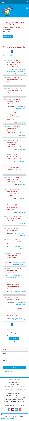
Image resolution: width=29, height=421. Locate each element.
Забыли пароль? (7, 371)
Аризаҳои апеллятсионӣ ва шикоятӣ (14, 389)
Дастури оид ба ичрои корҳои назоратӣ (14, 387)
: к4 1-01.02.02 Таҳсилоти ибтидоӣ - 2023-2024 (14, 90)
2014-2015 (22, 122)
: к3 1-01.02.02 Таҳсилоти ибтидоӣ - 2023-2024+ (14, 79)
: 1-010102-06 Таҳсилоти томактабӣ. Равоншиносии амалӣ (14, 271)
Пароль (5, 360)
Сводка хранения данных (7, 418)
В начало (5, 27)
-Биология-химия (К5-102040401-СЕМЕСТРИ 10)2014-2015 (14, 168)
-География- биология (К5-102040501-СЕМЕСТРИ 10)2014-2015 (14, 179)
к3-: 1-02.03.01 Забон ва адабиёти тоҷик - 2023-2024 (14, 101)
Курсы (12, 27)
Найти (18, 27)
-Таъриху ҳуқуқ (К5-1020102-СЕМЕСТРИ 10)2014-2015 (14, 219)
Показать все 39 (7, 56)
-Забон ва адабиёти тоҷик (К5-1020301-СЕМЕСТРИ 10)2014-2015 (13, 192)
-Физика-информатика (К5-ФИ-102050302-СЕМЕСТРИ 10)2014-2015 (14, 143)
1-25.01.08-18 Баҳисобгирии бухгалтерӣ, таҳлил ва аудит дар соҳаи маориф (15, 71)
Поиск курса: (6, 31)
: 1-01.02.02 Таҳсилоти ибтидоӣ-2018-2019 (14, 242)
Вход (26, 1)
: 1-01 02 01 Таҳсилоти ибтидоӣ (13, 229)
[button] (14, 342)
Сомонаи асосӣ (14, 384)
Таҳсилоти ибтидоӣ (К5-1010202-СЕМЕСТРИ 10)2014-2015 (14, 156)
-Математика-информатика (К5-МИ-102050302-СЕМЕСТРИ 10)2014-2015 (14, 130)
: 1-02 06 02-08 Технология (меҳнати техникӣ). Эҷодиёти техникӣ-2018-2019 (14, 312)
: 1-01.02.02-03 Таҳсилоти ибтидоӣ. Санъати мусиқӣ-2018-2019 (14, 256)
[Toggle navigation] (27, 7)
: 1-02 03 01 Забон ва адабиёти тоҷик (14, 298)
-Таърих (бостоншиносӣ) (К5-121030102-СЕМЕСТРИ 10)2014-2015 (13, 206)
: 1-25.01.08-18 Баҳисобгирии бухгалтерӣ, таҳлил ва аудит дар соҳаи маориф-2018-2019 (14, 63)
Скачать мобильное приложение (9, 420)
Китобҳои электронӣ (14, 382)
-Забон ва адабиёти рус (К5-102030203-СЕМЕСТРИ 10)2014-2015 (13, 116)
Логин (4, 353)
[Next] (17, 51)
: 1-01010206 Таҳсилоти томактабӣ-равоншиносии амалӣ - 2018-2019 (13, 285)
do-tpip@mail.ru (21, 401)
